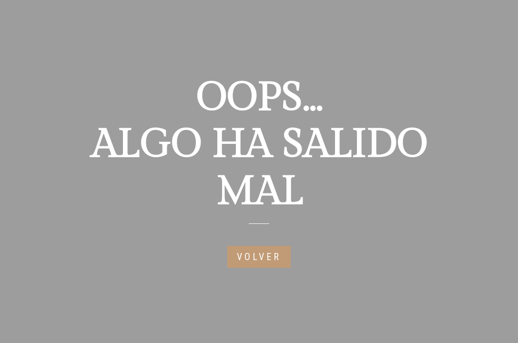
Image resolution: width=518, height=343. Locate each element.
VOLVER (259, 256)
